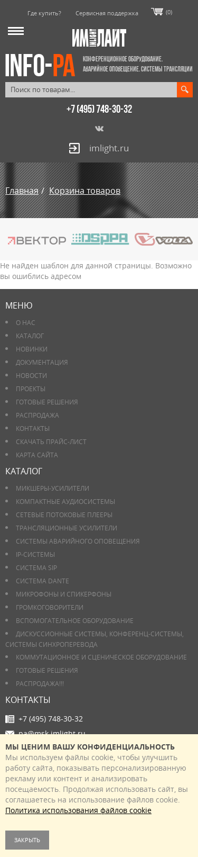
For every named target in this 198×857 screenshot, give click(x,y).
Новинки (32, 349)
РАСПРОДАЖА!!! (40, 683)
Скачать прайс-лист (51, 441)
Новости (31, 375)
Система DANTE (42, 580)
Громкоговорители (49, 607)
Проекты (30, 388)
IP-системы (35, 554)
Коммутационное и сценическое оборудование (101, 657)
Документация (42, 362)
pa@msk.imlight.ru (52, 733)
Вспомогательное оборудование (75, 620)
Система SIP (36, 567)
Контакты (33, 428)
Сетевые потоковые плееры (64, 514)
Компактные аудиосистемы (65, 501)
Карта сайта (37, 454)
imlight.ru (109, 148)
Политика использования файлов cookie (78, 810)
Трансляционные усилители (66, 528)
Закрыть (27, 840)
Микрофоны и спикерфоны (63, 594)
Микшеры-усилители (52, 488)
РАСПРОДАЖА (37, 415)
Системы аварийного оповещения (78, 541)
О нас (25, 322)
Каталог (30, 335)
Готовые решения (47, 402)
